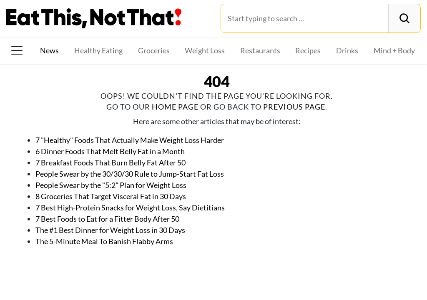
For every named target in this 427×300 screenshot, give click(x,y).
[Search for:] (304, 18)
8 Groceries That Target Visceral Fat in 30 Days (110, 196)
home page (175, 106)
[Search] (404, 18)
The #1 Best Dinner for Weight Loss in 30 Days (110, 230)
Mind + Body (394, 50)
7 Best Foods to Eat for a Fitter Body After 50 (107, 218)
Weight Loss (205, 50)
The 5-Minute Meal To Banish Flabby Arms (104, 241)
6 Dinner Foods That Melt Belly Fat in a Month (110, 151)
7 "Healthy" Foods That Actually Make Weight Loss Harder (129, 140)
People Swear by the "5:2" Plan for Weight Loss (110, 185)
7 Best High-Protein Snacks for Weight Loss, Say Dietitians (130, 207)
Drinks (347, 50)
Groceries (154, 50)
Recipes (308, 50)
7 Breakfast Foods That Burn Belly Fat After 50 (110, 162)
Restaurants (260, 50)
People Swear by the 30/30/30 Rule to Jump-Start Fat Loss (129, 173)
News (49, 50)
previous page (294, 106)
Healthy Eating (98, 50)
